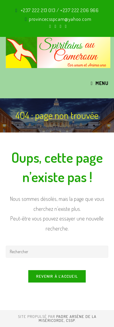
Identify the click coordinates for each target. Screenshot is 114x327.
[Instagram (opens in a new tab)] (60, 26)
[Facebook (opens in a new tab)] (55, 26)
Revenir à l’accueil (57, 276)
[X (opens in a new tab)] (50, 26)
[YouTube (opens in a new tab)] (65, 26)
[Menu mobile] (99, 83)
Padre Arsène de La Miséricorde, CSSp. (67, 318)
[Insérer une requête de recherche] (57, 252)
